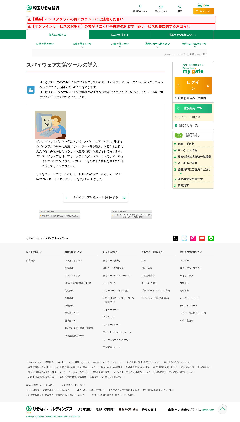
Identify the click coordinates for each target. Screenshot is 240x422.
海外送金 (184, 290)
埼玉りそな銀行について (182, 34)
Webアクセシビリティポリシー (108, 362)
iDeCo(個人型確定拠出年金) (155, 298)
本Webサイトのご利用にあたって (73, 362)
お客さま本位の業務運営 (110, 367)
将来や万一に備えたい (152, 252)
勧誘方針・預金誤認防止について (143, 362)
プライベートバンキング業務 (156, 290)
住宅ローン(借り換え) (113, 268)
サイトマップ (34, 362)
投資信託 (69, 268)
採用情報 (49, 362)
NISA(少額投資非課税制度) (78, 283)
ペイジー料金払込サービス (193, 313)
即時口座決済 (186, 320)
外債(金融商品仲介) (74, 335)
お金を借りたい (110, 252)
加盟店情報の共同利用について (43, 367)
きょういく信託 (149, 283)
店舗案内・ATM (140, 11)
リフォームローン (112, 324)
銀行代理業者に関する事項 (73, 377)
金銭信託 (69, 298)
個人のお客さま (57, 34)
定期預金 (69, 290)
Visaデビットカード (190, 298)
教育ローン (108, 317)
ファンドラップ (72, 275)
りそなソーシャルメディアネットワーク (47, 238)
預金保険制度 (187, 367)
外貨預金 (69, 305)
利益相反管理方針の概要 (138, 367)
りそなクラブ (186, 275)
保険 (144, 260)
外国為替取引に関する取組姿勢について (173, 372)
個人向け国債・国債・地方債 (79, 328)
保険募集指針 (204, 367)
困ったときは (161, 11)
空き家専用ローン (112, 347)
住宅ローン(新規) (111, 260)
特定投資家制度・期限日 (165, 367)
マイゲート (185, 260)
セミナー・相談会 (189, 117)
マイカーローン (110, 309)
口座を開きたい (34, 252)
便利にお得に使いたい (191, 252)
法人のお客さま (120, 34)
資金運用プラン (72, 313)
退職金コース (71, 320)
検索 (180, 11)
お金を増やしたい (73, 252)
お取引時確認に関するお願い (42, 377)
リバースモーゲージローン (116, 339)
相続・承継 (147, 268)
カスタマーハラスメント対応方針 (106, 377)
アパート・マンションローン (117, 332)
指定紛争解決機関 (100, 372)
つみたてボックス (73, 260)
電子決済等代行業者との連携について (46, 372)
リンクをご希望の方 (78, 372)
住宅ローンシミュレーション (117, 275)
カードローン (109, 283)
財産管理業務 (148, 275)
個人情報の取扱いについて (177, 362)
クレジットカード (189, 305)
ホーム (167, 54)
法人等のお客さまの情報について (78, 367)
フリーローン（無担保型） (116, 290)
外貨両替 (184, 283)
